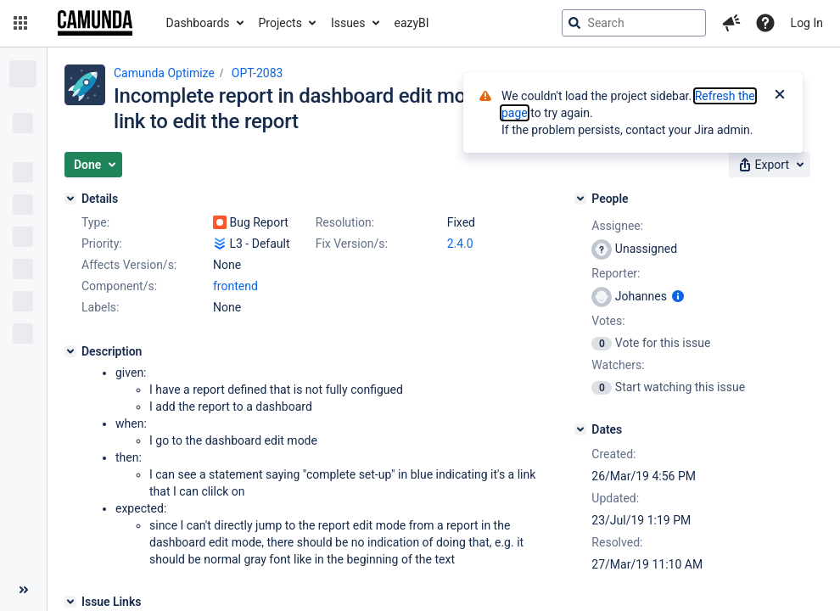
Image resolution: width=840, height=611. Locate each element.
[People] (580, 199)
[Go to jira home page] (95, 23)
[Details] (70, 199)
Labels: (100, 307)
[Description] (70, 351)
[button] (20, 23)
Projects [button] (280, 23)
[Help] (765, 22)
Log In (807, 23)
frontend (235, 286)
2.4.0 (460, 243)
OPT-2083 (257, 73)
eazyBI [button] (412, 23)
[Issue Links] (70, 602)
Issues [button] (348, 23)
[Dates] (580, 429)
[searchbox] (634, 22)
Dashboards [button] (198, 23)
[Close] (779, 95)
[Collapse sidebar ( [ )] (23, 590)
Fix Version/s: (352, 243)
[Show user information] (678, 296)
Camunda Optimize (164, 73)
